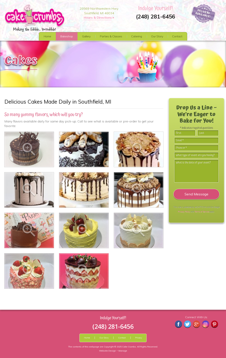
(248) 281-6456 (155, 16)
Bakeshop (66, 36)
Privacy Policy (184, 211)
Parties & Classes (111, 36)
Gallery (86, 36)
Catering (136, 36)
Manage (122, 350)
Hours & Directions (98, 18)
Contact (177, 36)
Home (47, 36)
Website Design (107, 350)
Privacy (138, 337)
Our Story (157, 36)
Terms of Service (202, 211)
